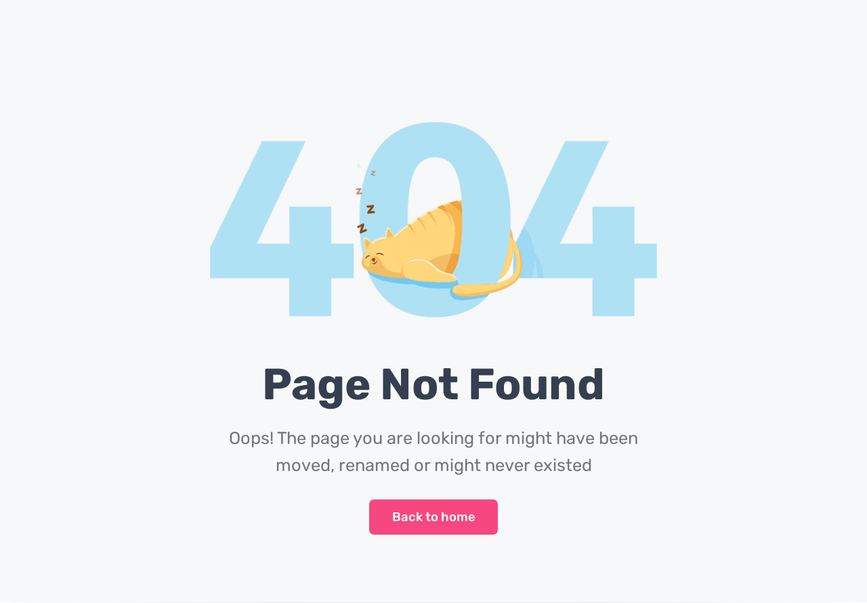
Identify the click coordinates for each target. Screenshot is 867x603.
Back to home (433, 517)
